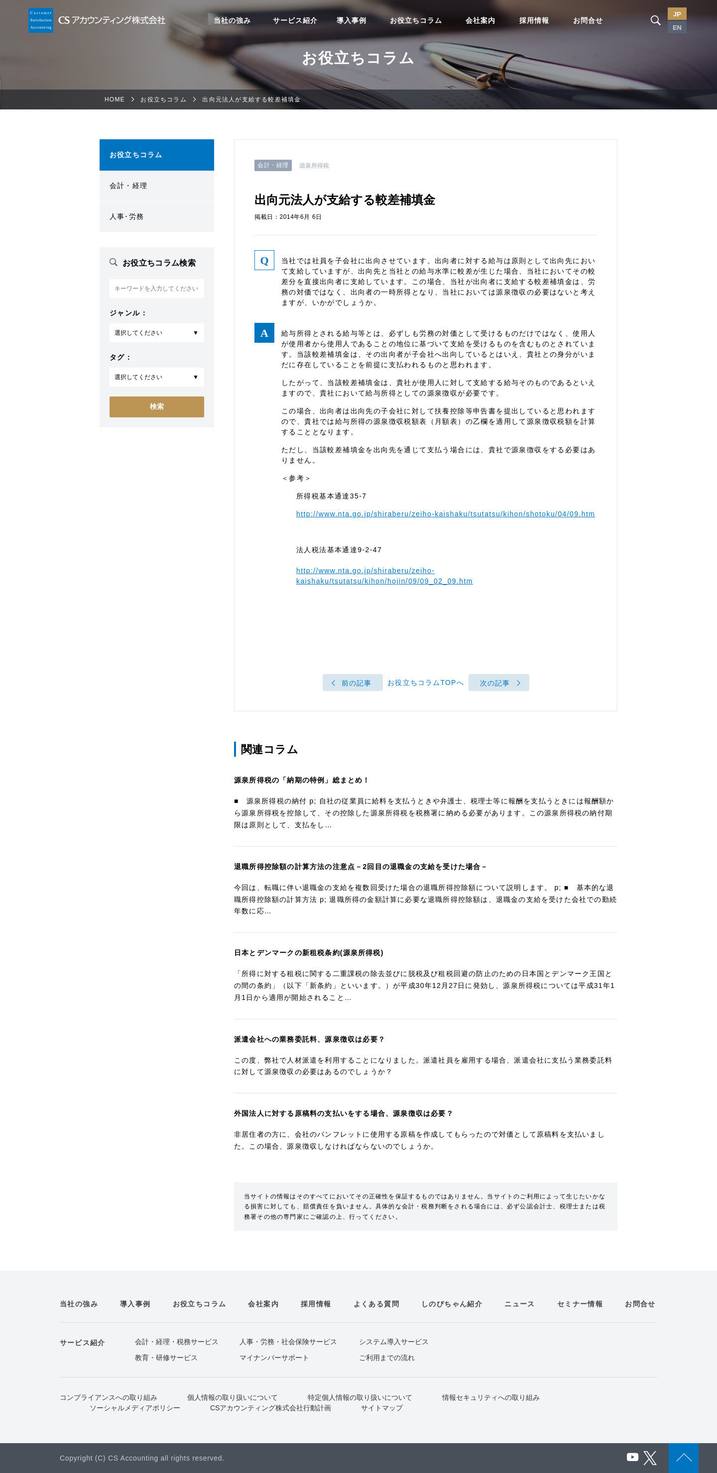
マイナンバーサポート (274, 1358)
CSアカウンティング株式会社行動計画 (270, 1408)
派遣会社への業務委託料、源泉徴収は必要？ (309, 1039)
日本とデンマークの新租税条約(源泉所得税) (309, 953)
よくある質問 (376, 1303)
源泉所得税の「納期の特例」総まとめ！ (302, 780)
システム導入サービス (394, 1342)
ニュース (519, 1303)
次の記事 (495, 683)
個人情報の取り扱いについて (232, 1397)
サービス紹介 (295, 20)
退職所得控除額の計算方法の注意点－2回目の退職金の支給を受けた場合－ (361, 867)
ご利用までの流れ (387, 1358)
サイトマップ (382, 1408)
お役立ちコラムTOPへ (425, 683)
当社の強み (232, 20)
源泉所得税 (314, 165)
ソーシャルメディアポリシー (135, 1408)
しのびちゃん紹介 (451, 1303)
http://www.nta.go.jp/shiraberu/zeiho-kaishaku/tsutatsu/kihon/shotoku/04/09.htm (445, 514)
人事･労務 (127, 216)
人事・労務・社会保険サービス (288, 1342)
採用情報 (534, 20)
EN (677, 27)
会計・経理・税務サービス (177, 1342)
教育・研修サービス (166, 1358)
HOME (115, 99)
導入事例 (351, 20)
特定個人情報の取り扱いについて (360, 1397)
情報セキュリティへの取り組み (491, 1397)
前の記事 (357, 683)
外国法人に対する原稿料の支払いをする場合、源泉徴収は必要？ (344, 1113)
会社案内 (480, 20)
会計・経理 (128, 186)
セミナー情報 (580, 1303)
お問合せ (588, 20)
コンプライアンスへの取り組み (108, 1397)
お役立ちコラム (416, 20)
